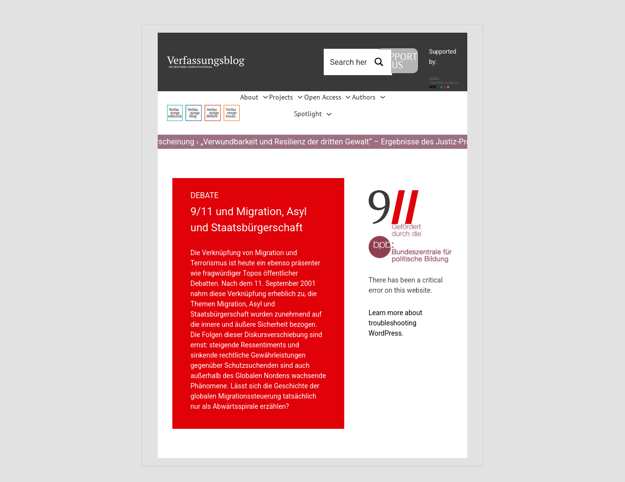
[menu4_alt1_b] (175, 108)
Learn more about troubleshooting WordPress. (395, 323)
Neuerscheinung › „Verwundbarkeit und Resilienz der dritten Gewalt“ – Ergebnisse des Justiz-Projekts (312, 141)
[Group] (206, 59)
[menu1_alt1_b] (194, 108)
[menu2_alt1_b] (213, 108)
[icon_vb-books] (232, 108)
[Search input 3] (359, 62)
